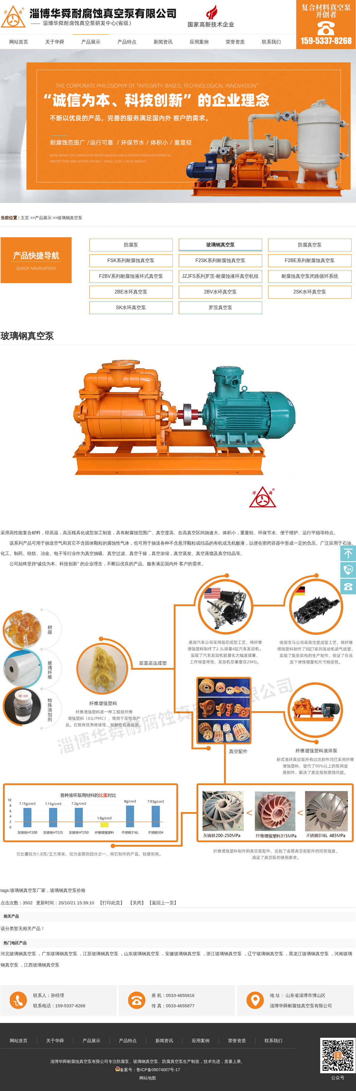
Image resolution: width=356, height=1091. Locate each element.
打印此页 (111, 902)
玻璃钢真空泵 (69, 217)
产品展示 (43, 217)
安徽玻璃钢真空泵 (183, 953)
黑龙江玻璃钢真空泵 (309, 953)
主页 (25, 217)
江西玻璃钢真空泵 (41, 964)
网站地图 (147, 1078)
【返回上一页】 (162, 902)
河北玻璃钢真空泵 (18, 953)
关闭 (137, 902)
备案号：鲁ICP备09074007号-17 (147, 1069)
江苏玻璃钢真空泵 (100, 953)
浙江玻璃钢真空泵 (224, 953)
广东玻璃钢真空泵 (59, 953)
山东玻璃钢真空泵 (142, 953)
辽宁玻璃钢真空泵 (265, 953)
